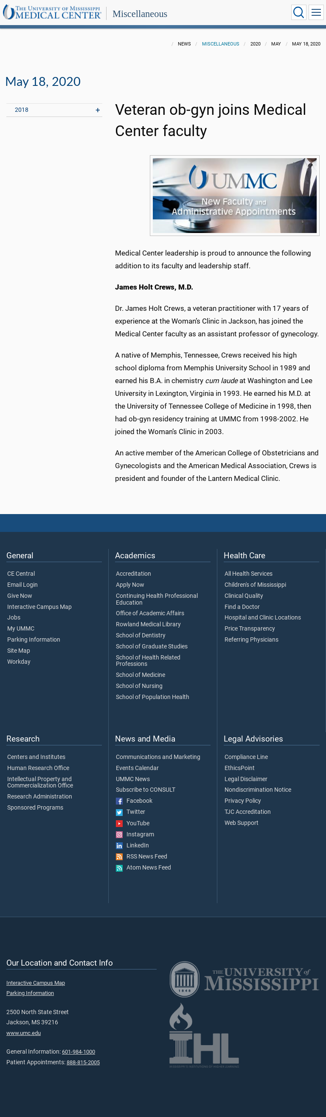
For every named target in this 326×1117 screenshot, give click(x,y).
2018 (21, 110)
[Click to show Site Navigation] (316, 12)
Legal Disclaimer (246, 779)
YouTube (132, 823)
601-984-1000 (78, 1052)
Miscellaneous (139, 14)
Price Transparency (250, 628)
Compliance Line (246, 757)
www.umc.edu (23, 1033)
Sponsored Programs (35, 807)
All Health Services (249, 574)
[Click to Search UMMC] (298, 12)
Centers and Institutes (36, 757)
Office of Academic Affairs (150, 613)
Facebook (134, 801)
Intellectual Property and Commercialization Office (40, 783)
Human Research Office (38, 768)
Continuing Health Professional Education (157, 599)
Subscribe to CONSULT (145, 790)
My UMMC (20, 628)
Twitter (130, 812)
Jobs (13, 617)
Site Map (18, 651)
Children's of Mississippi (255, 585)
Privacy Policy (243, 801)
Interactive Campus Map (39, 607)
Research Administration (39, 796)
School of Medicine (140, 675)
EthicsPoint (240, 768)
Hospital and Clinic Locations (263, 617)
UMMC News (133, 779)
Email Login (22, 585)
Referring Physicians (251, 640)
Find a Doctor (242, 607)
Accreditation (133, 574)
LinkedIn (132, 845)
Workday (19, 662)
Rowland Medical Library (148, 624)
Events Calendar (137, 768)
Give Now (19, 596)
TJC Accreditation (248, 812)
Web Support (242, 823)
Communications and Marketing (158, 757)
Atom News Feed (143, 867)
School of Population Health (152, 697)
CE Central (21, 574)
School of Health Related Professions (148, 661)
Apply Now (130, 585)
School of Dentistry (141, 635)
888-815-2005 (83, 1062)
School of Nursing (139, 686)
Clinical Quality (244, 596)
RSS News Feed (141, 856)
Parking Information (33, 640)
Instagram (135, 834)
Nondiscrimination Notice (258, 790)
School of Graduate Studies (152, 646)
